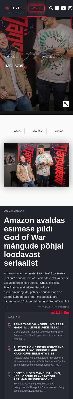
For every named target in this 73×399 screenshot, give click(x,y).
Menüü (36, 8)
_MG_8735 (13, 66)
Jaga (15, 130)
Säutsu (35, 130)
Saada (56, 130)
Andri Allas (10, 56)
